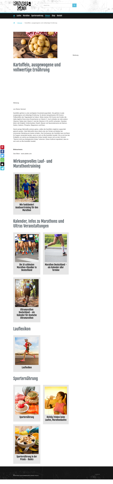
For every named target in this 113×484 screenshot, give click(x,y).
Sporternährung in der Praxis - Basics (27, 462)
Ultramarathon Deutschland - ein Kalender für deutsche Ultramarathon (27, 316)
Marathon (26, 16)
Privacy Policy (35, 480)
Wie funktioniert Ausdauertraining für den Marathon (27, 208)
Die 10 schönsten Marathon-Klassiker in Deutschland (27, 268)
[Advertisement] (41, 89)
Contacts (97, 478)
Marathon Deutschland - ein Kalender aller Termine (56, 268)
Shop (53, 16)
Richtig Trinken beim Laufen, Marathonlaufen (56, 424)
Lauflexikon (26, 370)
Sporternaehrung (37, 16)
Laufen (19, 16)
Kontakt (59, 16)
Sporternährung (27, 420)
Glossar (47, 16)
